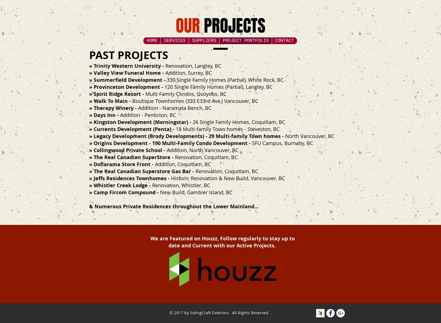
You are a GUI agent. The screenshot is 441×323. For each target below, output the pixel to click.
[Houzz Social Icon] (320, 313)
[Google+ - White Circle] (340, 313)
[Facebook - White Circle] (330, 313)
